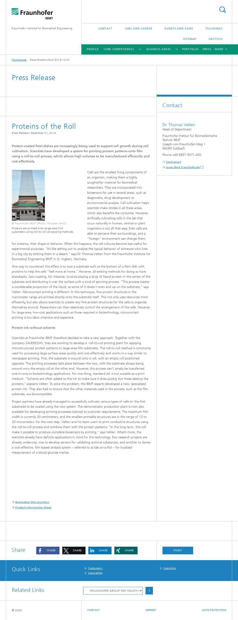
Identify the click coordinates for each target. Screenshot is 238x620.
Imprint (151, 610)
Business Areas (158, 49)
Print (177, 550)
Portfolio (190, 49)
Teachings (214, 28)
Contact (105, 28)
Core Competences (119, 49)
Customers (95, 568)
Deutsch (216, 39)
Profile (93, 49)
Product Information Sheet (33, 507)
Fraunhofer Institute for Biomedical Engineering (42, 28)
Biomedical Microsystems (32, 502)
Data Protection (214, 610)
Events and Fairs (179, 28)
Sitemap (189, 39)
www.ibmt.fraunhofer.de (183, 167)
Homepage (19, 59)
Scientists (169, 568)
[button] (48, 550)
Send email (173, 162)
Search (222, 9)
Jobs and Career (138, 28)
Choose (149, 590)
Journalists (95, 573)
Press (207, 49)
